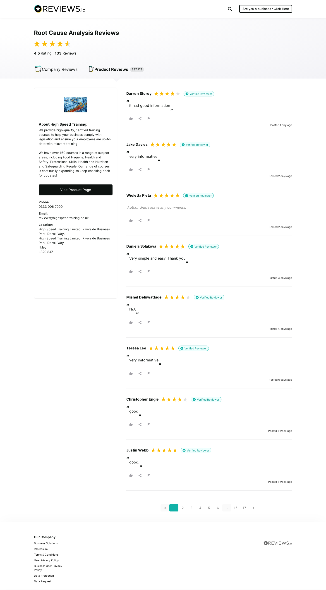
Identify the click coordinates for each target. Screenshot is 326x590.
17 (244, 509)
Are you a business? (265, 9)
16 (235, 509)
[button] (230, 9)
